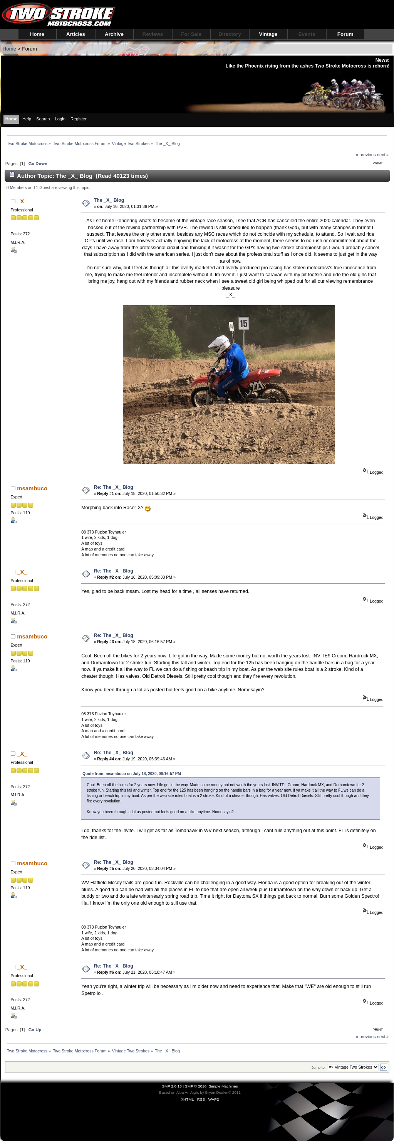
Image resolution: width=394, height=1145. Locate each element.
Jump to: (319, 1067)
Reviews (153, 34)
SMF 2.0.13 (172, 1086)
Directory (229, 34)
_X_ (22, 201)
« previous (366, 154)
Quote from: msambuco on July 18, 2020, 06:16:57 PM (131, 774)
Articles (75, 34)
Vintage (268, 34)
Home (37, 34)
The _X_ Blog (109, 200)
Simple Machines (223, 1086)
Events (306, 34)
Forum (345, 34)
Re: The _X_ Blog (113, 487)
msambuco (32, 488)
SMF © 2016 (195, 1086)
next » (383, 154)
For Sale (191, 34)
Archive (114, 34)
